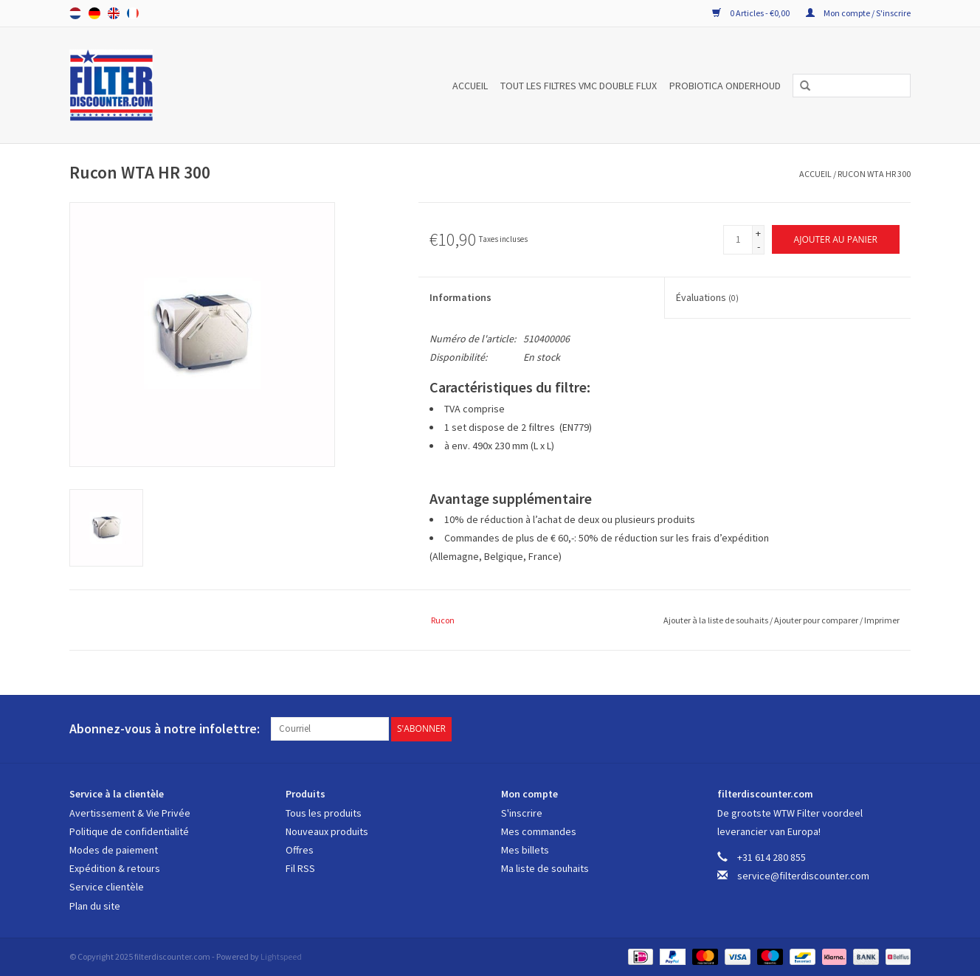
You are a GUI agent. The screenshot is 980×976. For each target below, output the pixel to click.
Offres (300, 849)
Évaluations (707, 297)
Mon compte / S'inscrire (858, 12)
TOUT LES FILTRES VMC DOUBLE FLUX (578, 85)
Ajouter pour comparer (817, 620)
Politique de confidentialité (129, 831)
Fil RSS (300, 868)
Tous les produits (324, 813)
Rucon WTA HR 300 (874, 173)
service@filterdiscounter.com (803, 875)
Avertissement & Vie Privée (129, 813)
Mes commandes (538, 831)
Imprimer (882, 620)
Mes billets (525, 849)
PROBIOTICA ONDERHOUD (725, 85)
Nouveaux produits (327, 831)
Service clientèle (106, 886)
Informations (460, 297)
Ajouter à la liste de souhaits (716, 620)
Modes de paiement (113, 849)
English (114, 13)
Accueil (470, 85)
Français (133, 13)
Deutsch (94, 13)
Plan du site (94, 906)
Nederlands (75, 13)
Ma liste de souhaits (545, 868)
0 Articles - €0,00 (751, 12)
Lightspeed (281, 956)
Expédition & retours (114, 868)
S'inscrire (521, 813)
